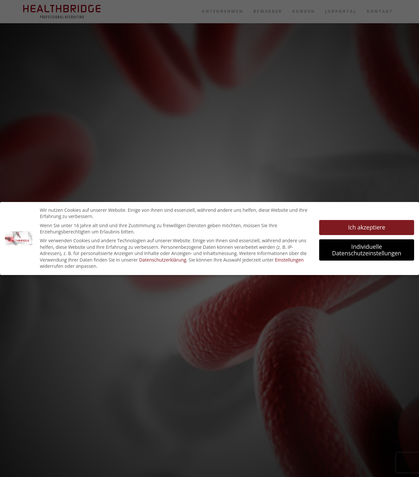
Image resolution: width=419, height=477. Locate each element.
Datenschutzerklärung (162, 260)
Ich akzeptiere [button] (366, 227)
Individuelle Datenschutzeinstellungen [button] (366, 250)
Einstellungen (289, 260)
